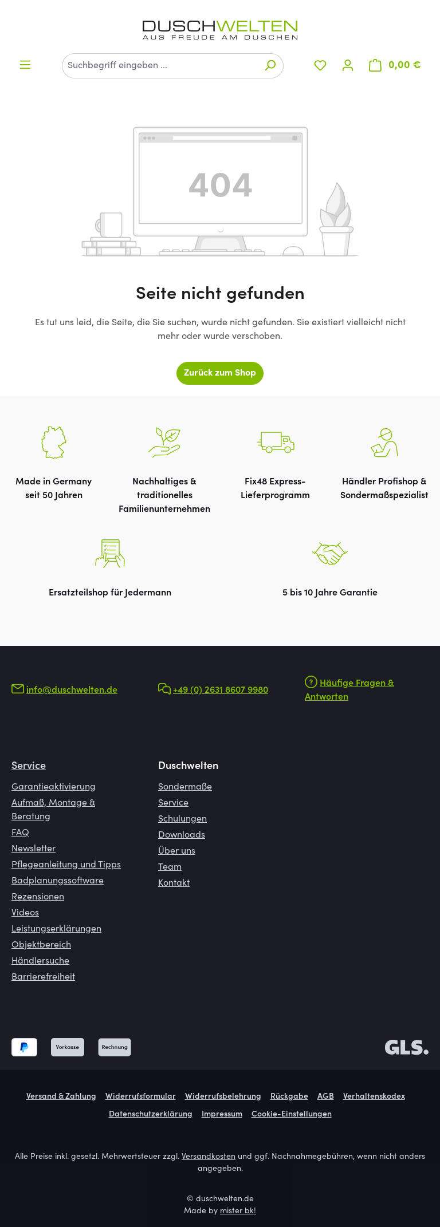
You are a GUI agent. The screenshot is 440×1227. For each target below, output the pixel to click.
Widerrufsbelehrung (223, 1097)
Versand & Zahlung (61, 1097)
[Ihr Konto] (348, 65)
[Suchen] (270, 65)
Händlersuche (40, 961)
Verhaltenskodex (374, 1097)
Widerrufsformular (140, 1097)
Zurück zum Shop (220, 373)
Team (170, 867)
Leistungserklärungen (56, 929)
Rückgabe (289, 1097)
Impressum (222, 1115)
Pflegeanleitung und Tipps (66, 865)
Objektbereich (41, 945)
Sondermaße (185, 787)
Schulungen (182, 819)
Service (28, 767)
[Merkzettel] (320, 65)
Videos (25, 913)
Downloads (181, 835)
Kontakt (174, 883)
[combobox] (159, 65)
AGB (325, 1097)
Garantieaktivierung (53, 787)
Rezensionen (37, 897)
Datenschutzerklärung (150, 1115)
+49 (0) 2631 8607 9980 (220, 690)
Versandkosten (208, 1157)
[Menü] (25, 65)
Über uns (176, 851)
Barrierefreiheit (43, 977)
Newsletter (33, 849)
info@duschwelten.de (71, 690)
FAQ (20, 833)
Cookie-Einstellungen (292, 1115)
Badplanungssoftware (57, 881)
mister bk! (238, 1212)
